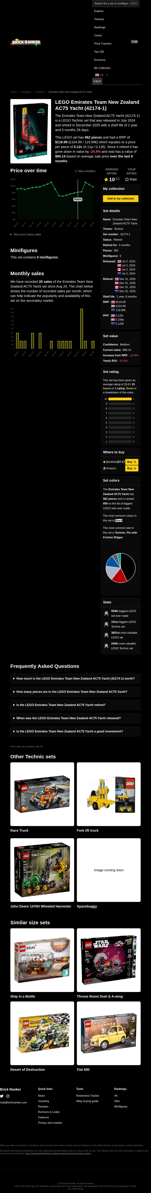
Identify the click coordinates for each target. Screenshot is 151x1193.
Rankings (100, 27)
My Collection (102, 68)
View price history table (27, 234)
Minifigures (120, 1106)
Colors (98, 35)
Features (43, 1117)
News (41, 1095)
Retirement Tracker (87, 1095)
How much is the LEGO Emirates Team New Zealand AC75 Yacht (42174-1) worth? (75, 678)
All (115, 1095)
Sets (117, 1101)
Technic (40, 92)
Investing (43, 1101)
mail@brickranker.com (13, 1102)
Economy (100, 59)
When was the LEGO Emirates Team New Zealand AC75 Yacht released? (68, 718)
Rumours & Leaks (49, 1112)
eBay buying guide (87, 1101)
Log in (97, 81)
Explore (98, 11)
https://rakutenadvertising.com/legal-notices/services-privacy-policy (58, 1153)
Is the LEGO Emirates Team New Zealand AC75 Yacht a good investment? (69, 731)
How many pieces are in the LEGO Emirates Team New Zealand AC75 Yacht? (71, 691)
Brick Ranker (10, 1089)
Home (13, 92)
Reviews (43, 1106)
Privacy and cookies (50, 1122)
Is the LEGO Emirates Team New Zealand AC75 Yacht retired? (61, 705)
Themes (99, 19)
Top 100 (99, 51)
